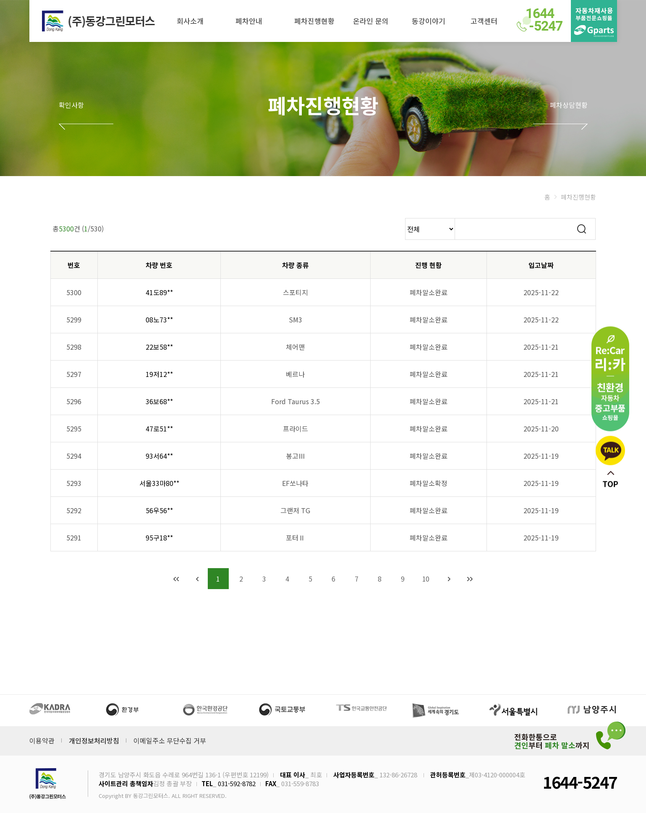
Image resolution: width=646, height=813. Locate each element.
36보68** (159, 401)
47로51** (159, 428)
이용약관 (42, 740)
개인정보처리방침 (94, 740)
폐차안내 (248, 21)
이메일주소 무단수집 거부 (169, 740)
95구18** (159, 537)
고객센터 (484, 21)
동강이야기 (428, 21)
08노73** (159, 319)
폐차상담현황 (569, 105)
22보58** (159, 347)
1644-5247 (580, 781)
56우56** (159, 510)
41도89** (159, 292)
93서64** (159, 456)
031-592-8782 (237, 783)
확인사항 (71, 105)
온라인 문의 (371, 21)
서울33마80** (159, 483)
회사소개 (190, 21)
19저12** (159, 374)
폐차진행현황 (314, 21)
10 (425, 579)
